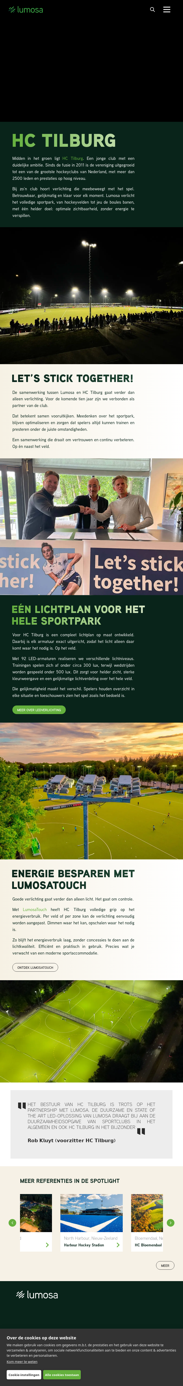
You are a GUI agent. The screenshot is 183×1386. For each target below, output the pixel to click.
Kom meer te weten (22, 1361)
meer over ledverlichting (39, 710)
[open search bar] (152, 9)
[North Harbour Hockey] (91, 1223)
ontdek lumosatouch (35, 967)
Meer (165, 1265)
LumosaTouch (37, 909)
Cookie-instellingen (24, 1375)
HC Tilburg (72, 158)
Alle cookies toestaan (62, 1375)
